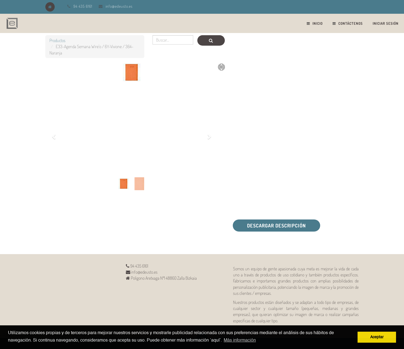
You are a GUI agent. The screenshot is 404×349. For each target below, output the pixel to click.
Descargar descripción (276, 225)
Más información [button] (240, 340)
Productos (57, 40)
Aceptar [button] (377, 337)
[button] (55, 134)
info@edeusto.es (119, 6)
